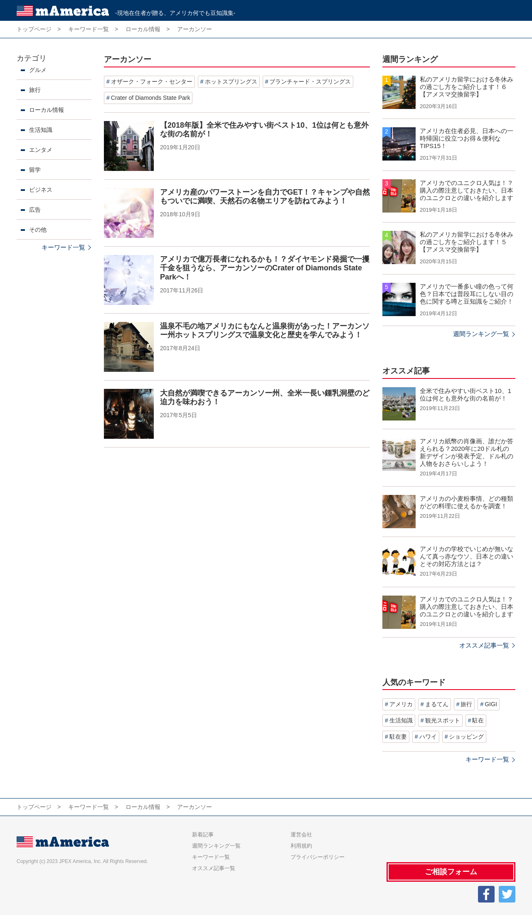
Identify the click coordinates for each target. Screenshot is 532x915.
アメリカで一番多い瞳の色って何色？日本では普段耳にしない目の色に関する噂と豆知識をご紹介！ (466, 294)
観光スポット (442, 720)
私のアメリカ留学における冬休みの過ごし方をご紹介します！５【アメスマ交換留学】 (466, 242)
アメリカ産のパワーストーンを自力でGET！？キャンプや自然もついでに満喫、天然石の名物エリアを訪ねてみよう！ (265, 196)
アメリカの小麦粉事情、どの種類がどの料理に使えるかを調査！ (466, 502)
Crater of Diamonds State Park (150, 97)
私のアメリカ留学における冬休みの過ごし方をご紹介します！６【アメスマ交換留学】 (466, 87)
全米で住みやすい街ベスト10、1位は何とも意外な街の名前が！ (465, 394)
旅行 (35, 90)
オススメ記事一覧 (484, 645)
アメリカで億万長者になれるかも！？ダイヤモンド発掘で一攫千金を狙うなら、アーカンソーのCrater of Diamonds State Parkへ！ (264, 268)
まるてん (436, 704)
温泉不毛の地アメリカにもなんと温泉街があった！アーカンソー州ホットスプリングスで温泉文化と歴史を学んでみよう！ (264, 330)
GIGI (491, 704)
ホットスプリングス (231, 81)
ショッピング (466, 736)
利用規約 (301, 846)
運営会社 (301, 834)
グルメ (38, 70)
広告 (35, 209)
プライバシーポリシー (318, 857)
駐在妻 (398, 736)
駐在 (478, 720)
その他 (38, 229)
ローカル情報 (46, 109)
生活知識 (40, 129)
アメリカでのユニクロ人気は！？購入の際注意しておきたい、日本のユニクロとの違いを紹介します (466, 190)
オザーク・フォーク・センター (151, 81)
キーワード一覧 (63, 247)
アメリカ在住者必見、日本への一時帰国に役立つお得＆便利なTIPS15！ (466, 138)
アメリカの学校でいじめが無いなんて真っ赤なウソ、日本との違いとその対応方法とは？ (466, 556)
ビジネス (40, 189)
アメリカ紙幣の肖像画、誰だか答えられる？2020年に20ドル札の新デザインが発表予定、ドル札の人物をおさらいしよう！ (466, 452)
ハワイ (428, 736)
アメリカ (401, 704)
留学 (35, 169)
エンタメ (40, 149)
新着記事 (203, 834)
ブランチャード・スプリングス (310, 81)
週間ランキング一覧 (481, 333)
